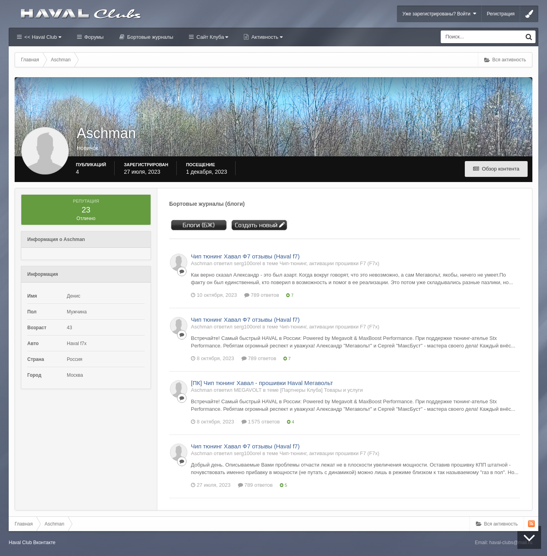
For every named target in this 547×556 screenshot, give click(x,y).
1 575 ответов (260, 422)
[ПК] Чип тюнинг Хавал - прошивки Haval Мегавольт (262, 383)
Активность (266, 37)
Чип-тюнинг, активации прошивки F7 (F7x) (329, 263)
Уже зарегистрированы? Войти (439, 14)
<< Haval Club (42, 37)
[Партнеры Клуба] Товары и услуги (321, 390)
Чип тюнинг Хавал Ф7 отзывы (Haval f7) (245, 256)
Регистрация (501, 14)
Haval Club (20, 542)
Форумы (93, 37)
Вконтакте (44, 542)
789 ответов (261, 295)
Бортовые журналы (149, 37)
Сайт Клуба (211, 37)
